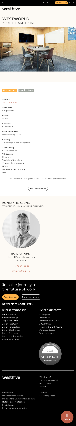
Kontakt (43, 392)
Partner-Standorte (10, 339)
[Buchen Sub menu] (66, 3)
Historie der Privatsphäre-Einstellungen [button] (14, 403)
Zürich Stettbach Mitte (12, 336)
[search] (72, 2)
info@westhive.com (21, 271)
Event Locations (46, 333)
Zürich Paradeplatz (11, 327)
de (43, 3)
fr (51, 3)
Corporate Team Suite (49, 321)
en (47, 3)
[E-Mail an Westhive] (8, 2)
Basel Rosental (9, 314)
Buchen (60, 3)
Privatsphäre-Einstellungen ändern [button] (18, 399)
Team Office (44, 318)
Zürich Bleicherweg (11, 330)
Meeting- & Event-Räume (50, 327)
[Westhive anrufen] (4, 2)
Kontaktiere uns (38, 188)
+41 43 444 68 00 (21, 266)
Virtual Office (45, 324)
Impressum (7, 392)
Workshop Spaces (47, 330)
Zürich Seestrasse (10, 333)
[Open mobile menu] (72, 8)
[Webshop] (69, 2)
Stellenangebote (47, 396)
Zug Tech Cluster (10, 321)
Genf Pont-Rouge (10, 318)
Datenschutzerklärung (12, 396)
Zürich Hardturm (10, 102)
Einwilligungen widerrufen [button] (14, 408)
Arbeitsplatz (44, 314)
